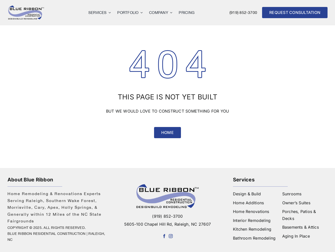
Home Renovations (251, 211)
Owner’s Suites (296, 202)
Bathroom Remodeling (254, 238)
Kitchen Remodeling (252, 229)
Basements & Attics (300, 227)
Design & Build (247, 193)
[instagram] (171, 236)
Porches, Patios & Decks (299, 215)
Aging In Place (296, 236)
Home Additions (248, 202)
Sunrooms (292, 193)
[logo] (26, 6)
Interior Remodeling (252, 220)
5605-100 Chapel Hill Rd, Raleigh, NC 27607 (167, 224)
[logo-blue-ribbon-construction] (167, 186)
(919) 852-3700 (243, 12)
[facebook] (164, 236)
